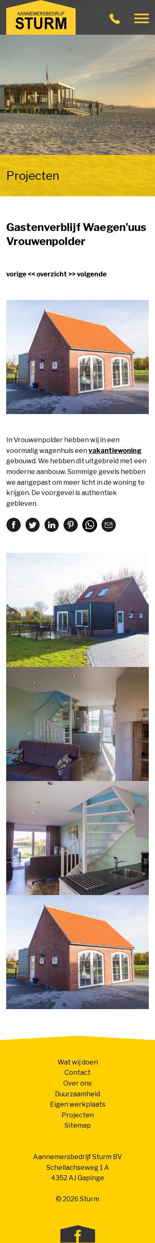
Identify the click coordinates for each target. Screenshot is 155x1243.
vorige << (20, 274)
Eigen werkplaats (77, 1104)
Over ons (77, 1083)
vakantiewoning (114, 451)
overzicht (51, 274)
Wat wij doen (77, 1062)
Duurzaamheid (77, 1094)
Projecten (78, 1115)
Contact (77, 1072)
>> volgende (87, 274)
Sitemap (77, 1125)
